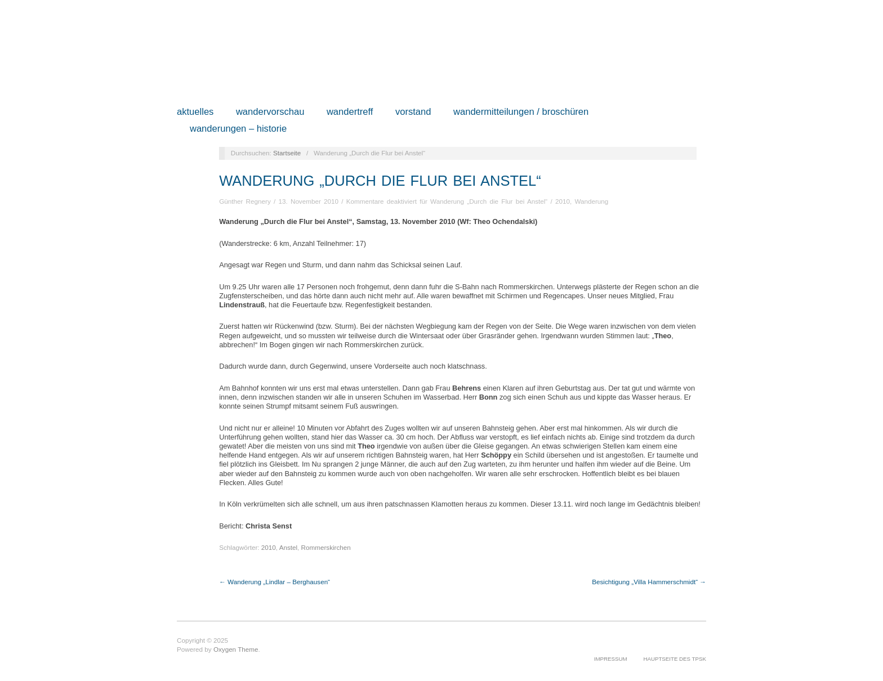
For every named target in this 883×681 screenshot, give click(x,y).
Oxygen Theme (235, 649)
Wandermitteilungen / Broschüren (520, 112)
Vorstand (413, 112)
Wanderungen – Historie (238, 129)
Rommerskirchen (326, 547)
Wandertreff (350, 112)
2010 (562, 201)
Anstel (288, 547)
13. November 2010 (308, 201)
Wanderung (591, 201)
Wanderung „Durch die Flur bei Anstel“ (380, 181)
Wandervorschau (270, 112)
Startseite (287, 152)
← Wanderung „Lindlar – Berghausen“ (274, 581)
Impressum (610, 659)
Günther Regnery (245, 201)
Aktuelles (195, 112)
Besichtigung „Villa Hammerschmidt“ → (649, 581)
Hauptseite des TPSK (674, 659)
